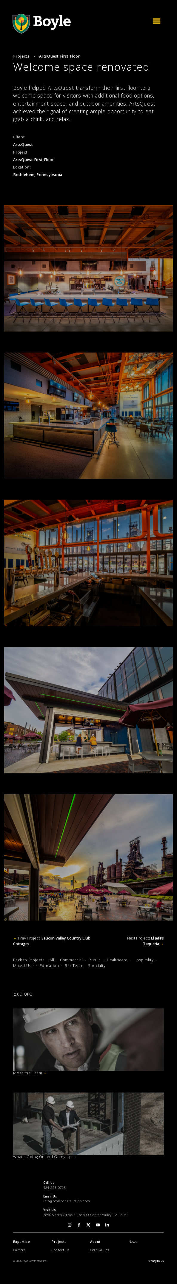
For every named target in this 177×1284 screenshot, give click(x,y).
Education (49, 965)
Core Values (99, 1250)
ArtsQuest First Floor (59, 56)
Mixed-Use (23, 965)
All (52, 959)
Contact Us (61, 1250)
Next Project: (145, 941)
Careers (19, 1250)
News (133, 1241)
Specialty (97, 965)
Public (95, 959)
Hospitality (144, 959)
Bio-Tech (73, 965)
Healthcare (117, 959)
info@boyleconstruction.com (66, 1201)
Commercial (71, 959)
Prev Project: (51, 941)
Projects (21, 56)
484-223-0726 (54, 1187)
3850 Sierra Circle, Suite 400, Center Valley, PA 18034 (85, 1214)
